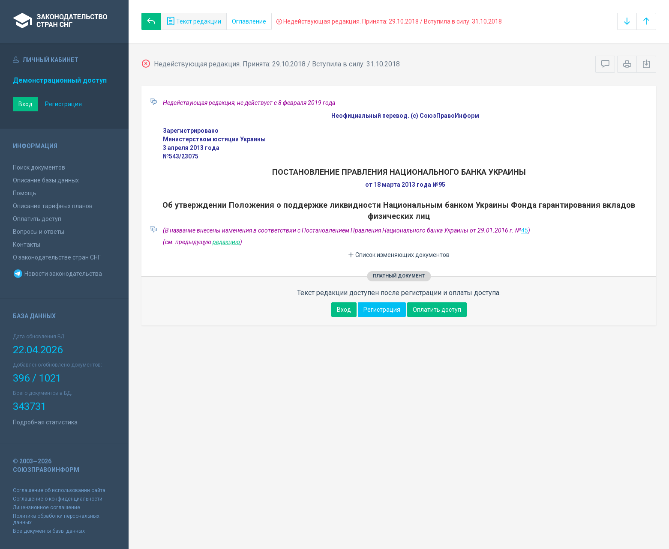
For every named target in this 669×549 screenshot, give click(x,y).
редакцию (226, 242)
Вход (25, 104)
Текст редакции (193, 21)
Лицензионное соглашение (46, 507)
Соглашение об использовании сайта (59, 490)
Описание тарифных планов (53, 206)
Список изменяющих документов (399, 254)
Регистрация (63, 104)
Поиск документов (39, 167)
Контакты (26, 244)
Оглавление (249, 21)
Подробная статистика (45, 422)
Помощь (24, 193)
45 (524, 230)
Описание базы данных (46, 180)
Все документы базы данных (49, 531)
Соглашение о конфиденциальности (57, 499)
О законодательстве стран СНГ (57, 257)
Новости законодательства (57, 274)
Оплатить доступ (37, 218)
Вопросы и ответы (38, 231)
